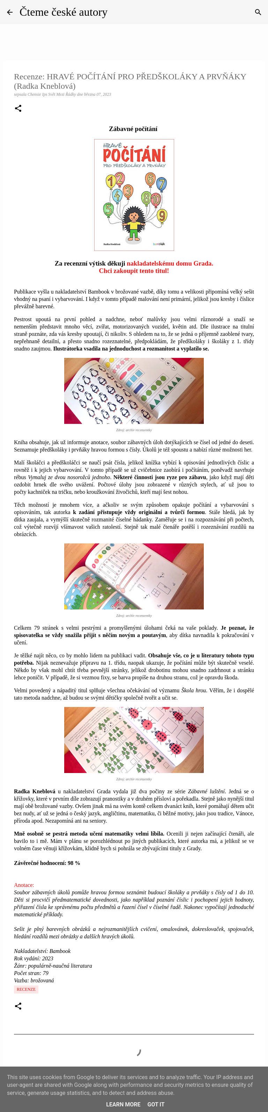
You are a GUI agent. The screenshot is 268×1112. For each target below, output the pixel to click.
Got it (155, 1104)
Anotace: (24, 885)
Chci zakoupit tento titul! (134, 270)
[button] (18, 109)
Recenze (26, 989)
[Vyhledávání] (258, 12)
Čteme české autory (63, 12)
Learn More (123, 1104)
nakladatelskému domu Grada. (170, 263)
